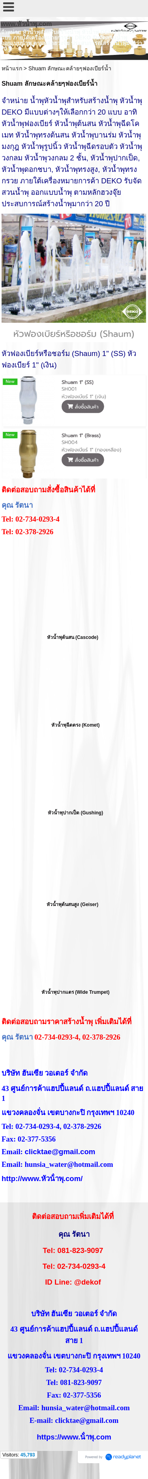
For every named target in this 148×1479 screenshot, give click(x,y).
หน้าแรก (12, 68)
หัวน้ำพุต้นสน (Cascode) (72, 637)
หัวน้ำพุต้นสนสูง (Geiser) (72, 904)
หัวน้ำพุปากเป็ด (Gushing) (75, 813)
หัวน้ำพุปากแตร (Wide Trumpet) (75, 992)
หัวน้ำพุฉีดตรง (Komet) (75, 725)
